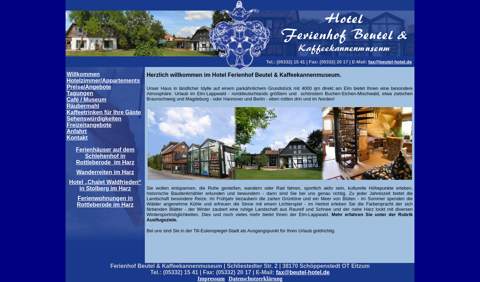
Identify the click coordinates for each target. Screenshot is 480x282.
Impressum (210, 279)
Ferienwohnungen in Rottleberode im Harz (105, 201)
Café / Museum (86, 100)
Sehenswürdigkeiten (94, 119)
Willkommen (83, 74)
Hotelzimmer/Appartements (103, 81)
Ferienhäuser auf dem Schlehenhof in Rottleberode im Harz (105, 156)
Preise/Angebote (89, 87)
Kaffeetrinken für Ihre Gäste (104, 112)
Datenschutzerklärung (256, 279)
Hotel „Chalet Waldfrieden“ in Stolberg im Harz (105, 185)
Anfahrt (77, 131)
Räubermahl (83, 106)
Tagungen (80, 93)
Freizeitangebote (89, 125)
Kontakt (77, 138)
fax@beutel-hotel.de (390, 62)
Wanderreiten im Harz (105, 172)
